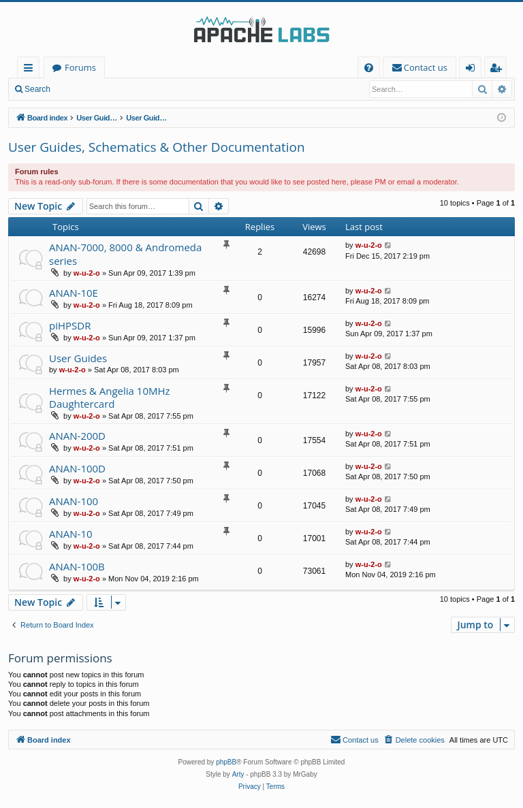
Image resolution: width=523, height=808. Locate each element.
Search (37, 89)
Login (80, 89)
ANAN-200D (77, 435)
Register (125, 89)
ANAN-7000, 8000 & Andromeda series (125, 253)
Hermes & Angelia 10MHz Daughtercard (109, 397)
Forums (80, 67)
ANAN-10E (73, 293)
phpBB (226, 762)
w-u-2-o (87, 273)
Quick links (31, 69)
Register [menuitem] (498, 69)
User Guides (78, 358)
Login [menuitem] (473, 69)
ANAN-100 (73, 501)
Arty (238, 774)
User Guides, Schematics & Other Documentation (156, 147)
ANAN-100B (77, 566)
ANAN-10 (71, 533)
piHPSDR (70, 325)
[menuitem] (368, 67)
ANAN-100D (77, 468)
